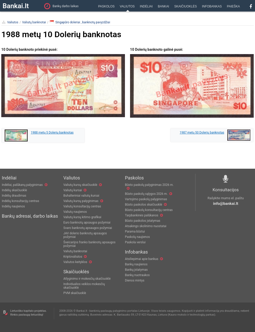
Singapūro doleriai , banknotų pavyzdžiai (80, 22)
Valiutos (12, 22)
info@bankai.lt (225, 203)
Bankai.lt (16, 6)
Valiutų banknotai (34, 22)
